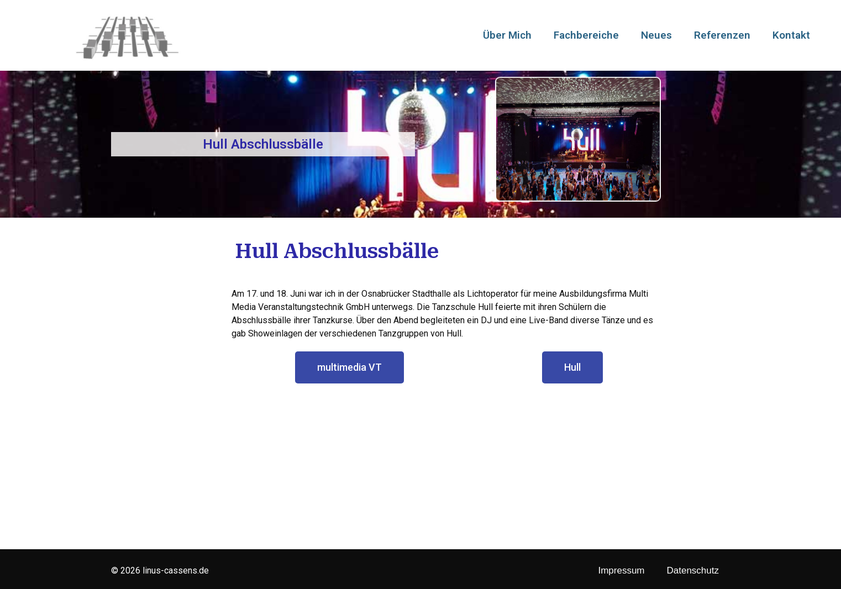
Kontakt (791, 35)
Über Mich (507, 35)
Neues (656, 35)
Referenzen (722, 35)
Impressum (621, 570)
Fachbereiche (586, 35)
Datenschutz (693, 570)
